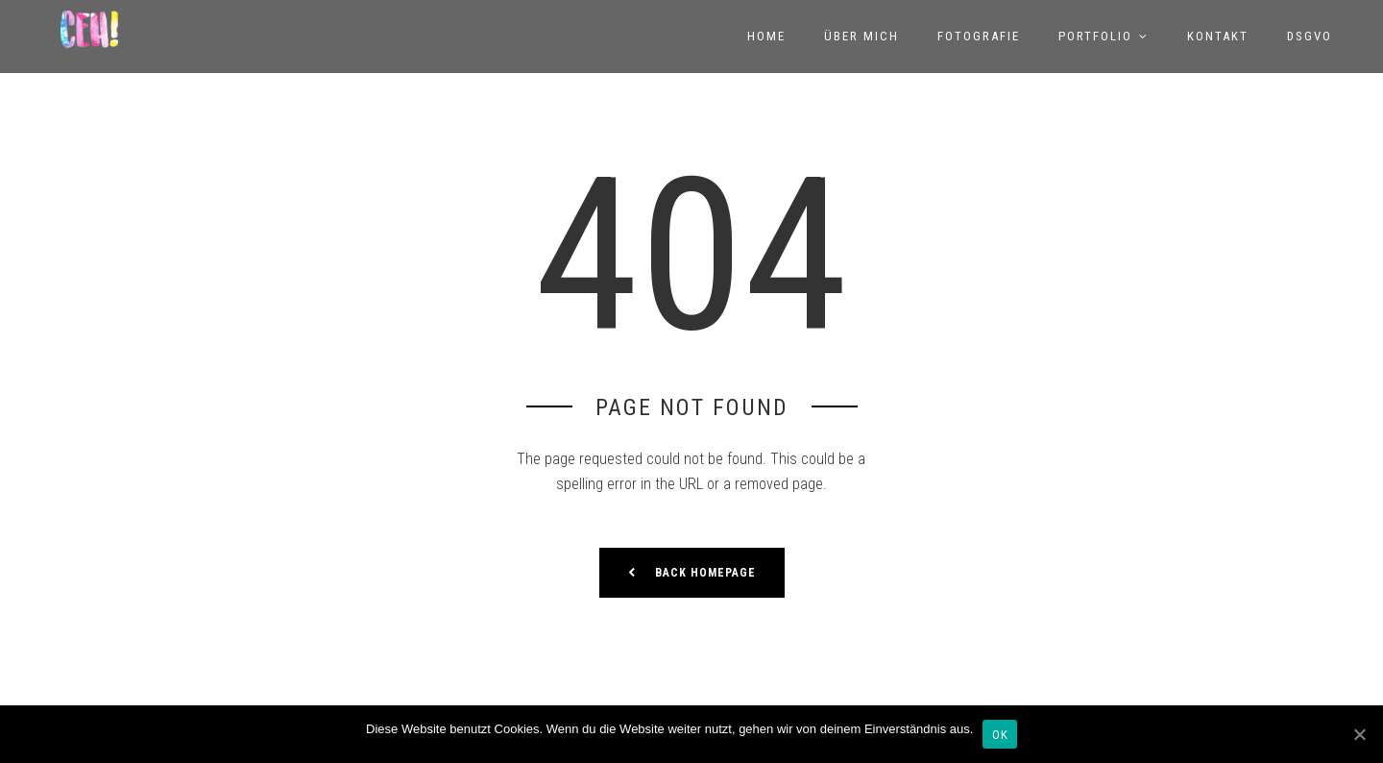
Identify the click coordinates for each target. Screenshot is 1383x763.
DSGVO (1309, 36)
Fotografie (978, 36)
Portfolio (1095, 36)
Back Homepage (692, 571)
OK (999, 734)
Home (766, 36)
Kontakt (1218, 36)
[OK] (1359, 734)
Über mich (861, 36)
